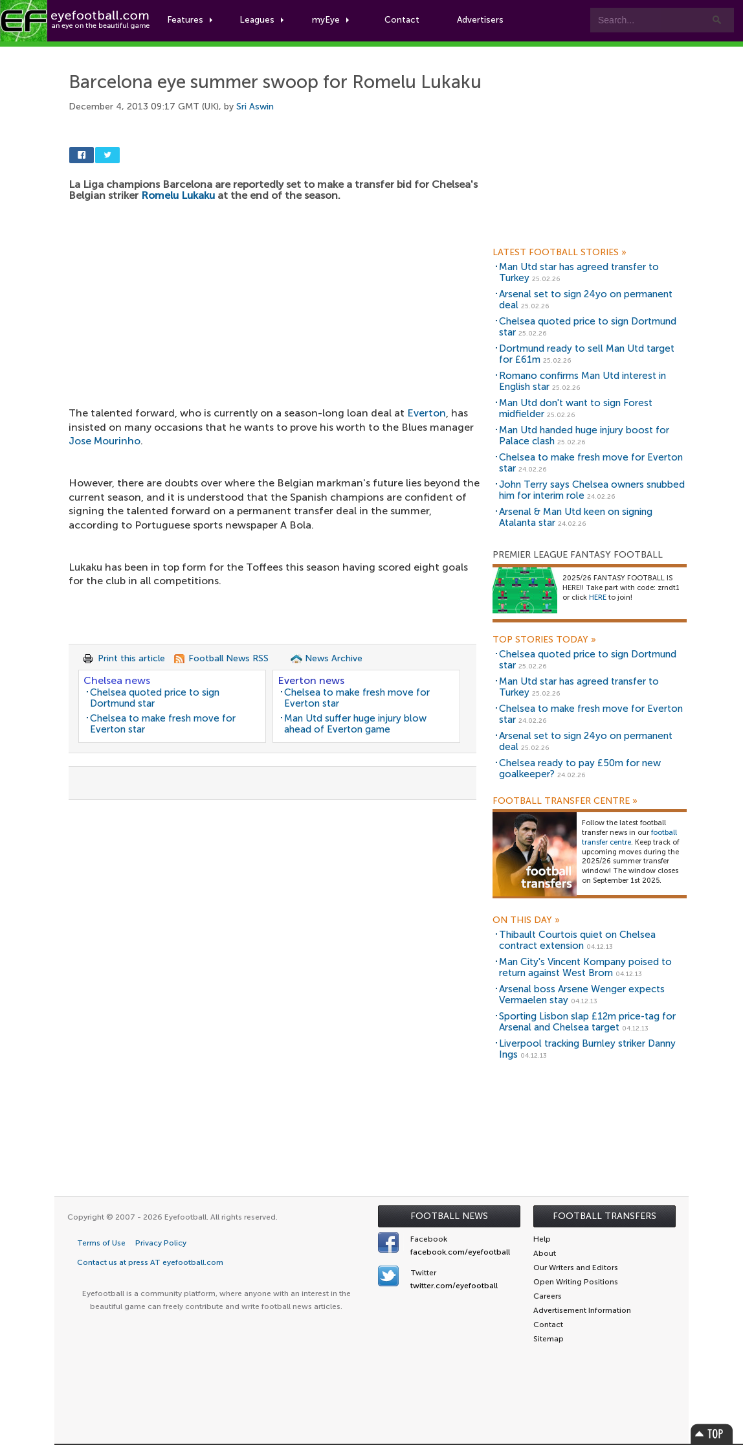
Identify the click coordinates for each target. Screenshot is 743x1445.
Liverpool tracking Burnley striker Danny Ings (587, 1049)
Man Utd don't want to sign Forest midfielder (575, 408)
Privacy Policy (160, 1242)
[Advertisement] (276, 296)
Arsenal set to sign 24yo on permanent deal (585, 299)
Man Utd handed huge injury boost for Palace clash (584, 435)
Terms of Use (101, 1242)
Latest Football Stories (560, 252)
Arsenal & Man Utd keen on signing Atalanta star (575, 517)
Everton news (311, 680)
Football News (449, 1216)
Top (712, 1434)
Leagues (263, 20)
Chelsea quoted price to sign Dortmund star (154, 698)
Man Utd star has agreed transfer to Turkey (579, 272)
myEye (332, 20)
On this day (526, 920)
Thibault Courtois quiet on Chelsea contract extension (577, 940)
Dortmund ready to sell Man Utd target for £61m (586, 354)
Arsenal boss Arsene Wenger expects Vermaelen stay (582, 994)
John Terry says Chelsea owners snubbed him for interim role (592, 490)
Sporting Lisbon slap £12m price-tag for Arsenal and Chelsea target (587, 1021)
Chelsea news (116, 680)
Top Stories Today (544, 640)
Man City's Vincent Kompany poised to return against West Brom (585, 967)
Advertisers (482, 20)
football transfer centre (629, 837)
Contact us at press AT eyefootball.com (150, 1262)
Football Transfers (604, 1216)
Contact (404, 20)
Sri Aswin (255, 106)
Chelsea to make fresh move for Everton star (163, 723)
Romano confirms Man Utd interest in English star (582, 381)
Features (192, 20)
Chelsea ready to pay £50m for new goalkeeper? (580, 768)
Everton (426, 413)
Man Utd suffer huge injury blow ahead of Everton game (355, 723)
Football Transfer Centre (565, 801)
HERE (597, 597)
